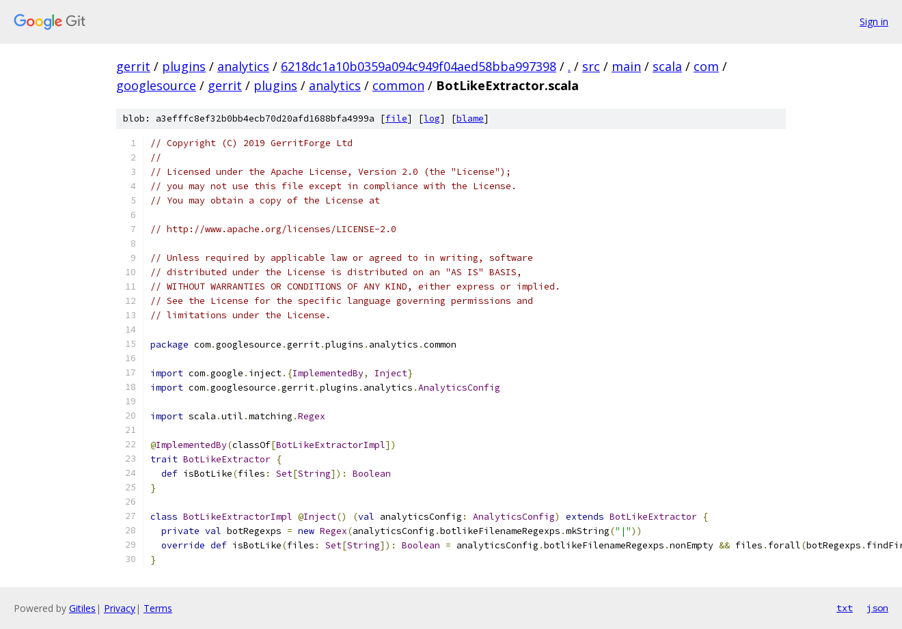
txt (844, 608)
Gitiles (82, 608)
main (626, 66)
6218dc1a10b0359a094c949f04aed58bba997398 (418, 66)
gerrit (133, 66)
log (432, 118)
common (398, 85)
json (877, 608)
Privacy (119, 608)
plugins (184, 66)
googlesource (156, 85)
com (706, 66)
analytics (243, 66)
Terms (158, 608)
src (591, 66)
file (396, 118)
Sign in (874, 21)
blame (470, 118)
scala (667, 66)
